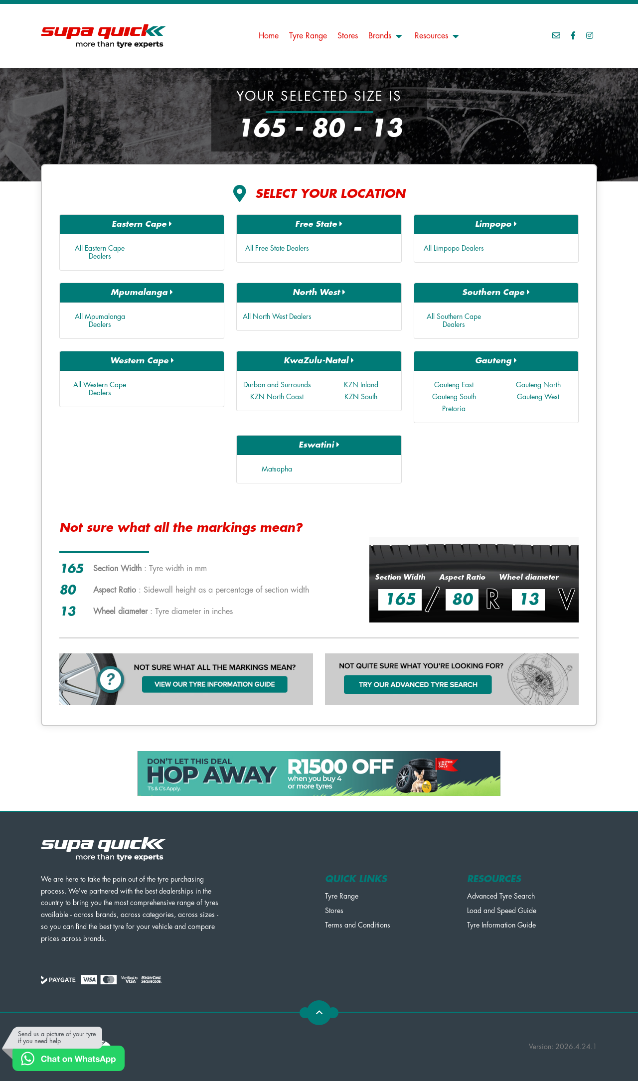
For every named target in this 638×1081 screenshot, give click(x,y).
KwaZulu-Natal (319, 360)
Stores (347, 36)
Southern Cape (496, 292)
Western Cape (142, 360)
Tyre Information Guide (501, 925)
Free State (318, 224)
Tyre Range (308, 36)
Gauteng (496, 360)
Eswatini (319, 445)
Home (269, 36)
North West (319, 292)
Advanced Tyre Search (501, 896)
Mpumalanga (142, 292)
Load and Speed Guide (501, 910)
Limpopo (496, 224)
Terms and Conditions (357, 925)
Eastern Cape (142, 224)
